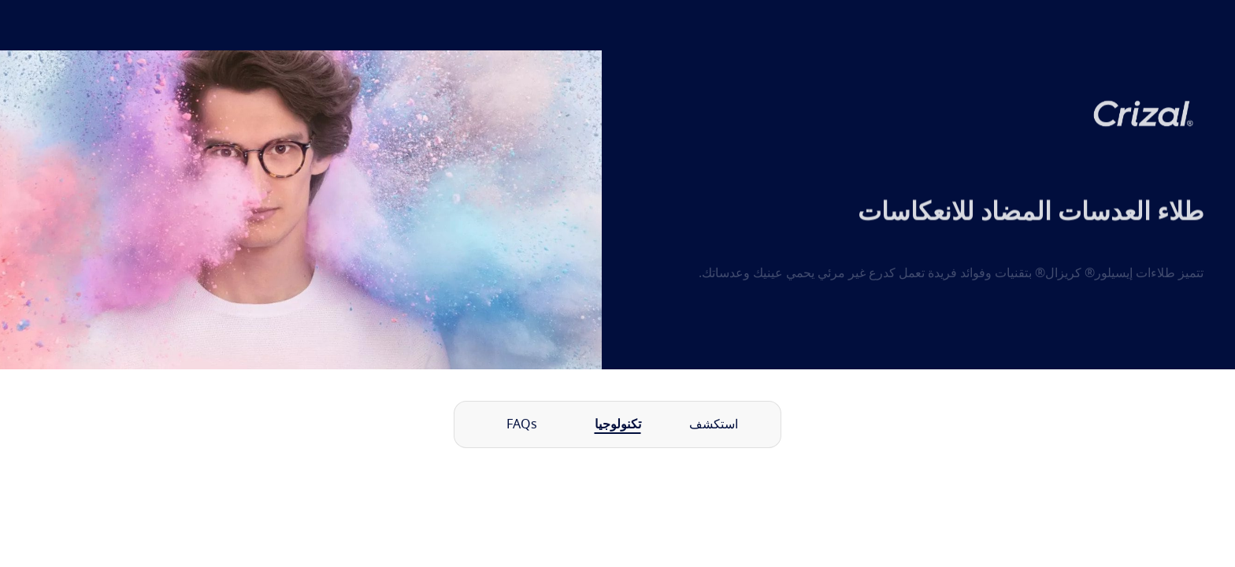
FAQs (521, 424)
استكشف (713, 424)
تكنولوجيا (618, 424)
